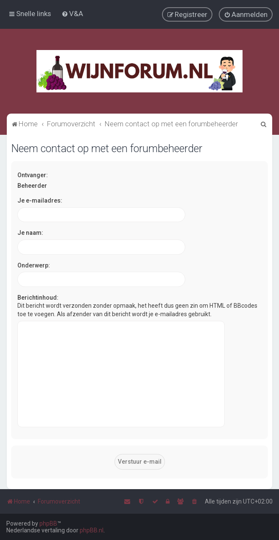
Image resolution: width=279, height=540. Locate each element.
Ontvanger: (32, 174)
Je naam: (30, 232)
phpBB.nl (91, 530)
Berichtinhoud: (38, 297)
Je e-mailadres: (39, 200)
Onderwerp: (33, 265)
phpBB (48, 523)
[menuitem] (72, 13)
